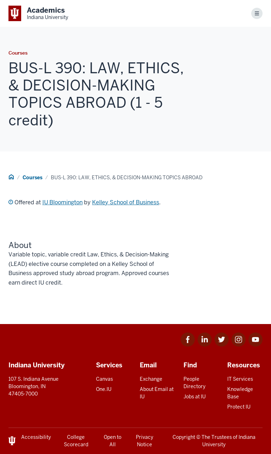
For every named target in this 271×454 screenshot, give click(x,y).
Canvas (104, 379)
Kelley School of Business (125, 202)
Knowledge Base (240, 393)
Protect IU (239, 407)
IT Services (240, 379)
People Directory (194, 383)
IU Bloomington (62, 202)
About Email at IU (157, 393)
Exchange (151, 379)
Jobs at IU (194, 396)
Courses (32, 177)
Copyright (184, 437)
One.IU (104, 389)
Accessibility (36, 437)
